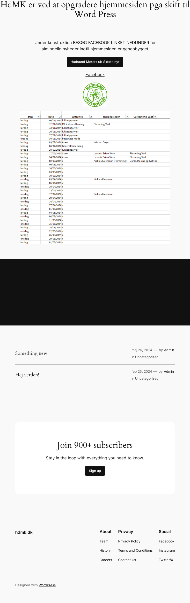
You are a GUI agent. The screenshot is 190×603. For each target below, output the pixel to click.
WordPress (47, 585)
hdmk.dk (24, 532)
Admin (169, 350)
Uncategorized (147, 357)
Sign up (95, 471)
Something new (31, 353)
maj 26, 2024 (142, 350)
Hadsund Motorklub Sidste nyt (95, 62)
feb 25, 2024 (142, 371)
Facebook (95, 74)
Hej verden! (27, 375)
